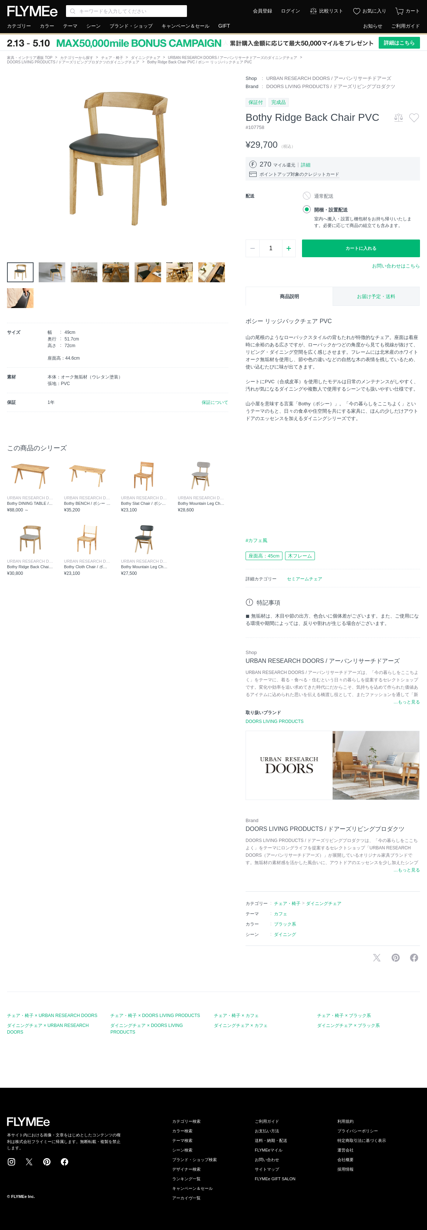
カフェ (280, 913)
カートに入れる (361, 248)
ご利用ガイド (405, 26)
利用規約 (345, 1121)
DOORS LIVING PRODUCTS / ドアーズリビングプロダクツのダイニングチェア (73, 62)
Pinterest (46, 1161)
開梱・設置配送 (331, 210)
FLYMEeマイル (268, 1150)
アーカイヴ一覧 (186, 1198)
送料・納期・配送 (271, 1140)
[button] (13, 158)
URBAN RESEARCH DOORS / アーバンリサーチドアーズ (328, 78)
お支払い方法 (267, 1131)
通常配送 (323, 196)
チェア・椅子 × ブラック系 (344, 1015)
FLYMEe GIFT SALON (275, 1179)
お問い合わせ (267, 1159)
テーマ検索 (182, 1140)
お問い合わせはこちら (396, 265)
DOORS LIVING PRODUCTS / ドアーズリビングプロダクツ (330, 86)
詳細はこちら (399, 43)
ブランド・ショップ (131, 26)
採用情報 (345, 1169)
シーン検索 (182, 1150)
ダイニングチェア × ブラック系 (348, 1025)
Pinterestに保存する (396, 958)
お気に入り (374, 11)
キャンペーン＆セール (185, 26)
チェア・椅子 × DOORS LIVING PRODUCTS (155, 1015)
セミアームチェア (304, 578)
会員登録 (262, 11)
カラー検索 (182, 1131)
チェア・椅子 (112, 58)
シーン (93, 26)
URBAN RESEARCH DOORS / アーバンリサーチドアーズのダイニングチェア (232, 58)
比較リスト (331, 11)
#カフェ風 (256, 540)
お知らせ (372, 26)
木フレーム (300, 556)
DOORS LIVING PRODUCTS (274, 721)
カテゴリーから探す (76, 58)
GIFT (224, 26)
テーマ (70, 26)
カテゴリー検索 (186, 1121)
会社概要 (345, 1159)
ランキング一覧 (186, 1179)
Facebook (64, 1161)
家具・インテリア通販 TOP (29, 58)
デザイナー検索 (186, 1169)
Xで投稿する (377, 958)
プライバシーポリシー (357, 1131)
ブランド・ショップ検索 (194, 1159)
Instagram (11, 1161)
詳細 (305, 165)
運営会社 (345, 1150)
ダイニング (285, 934)
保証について (215, 402)
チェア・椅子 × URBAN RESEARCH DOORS (52, 1015)
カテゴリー (19, 26)
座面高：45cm (264, 556)
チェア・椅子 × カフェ (236, 1015)
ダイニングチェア (145, 58)
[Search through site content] (126, 11)
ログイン (290, 11)
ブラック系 (285, 924)
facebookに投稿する (414, 958)
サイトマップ (267, 1169)
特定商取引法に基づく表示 (361, 1140)
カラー (47, 26)
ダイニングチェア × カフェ (241, 1025)
